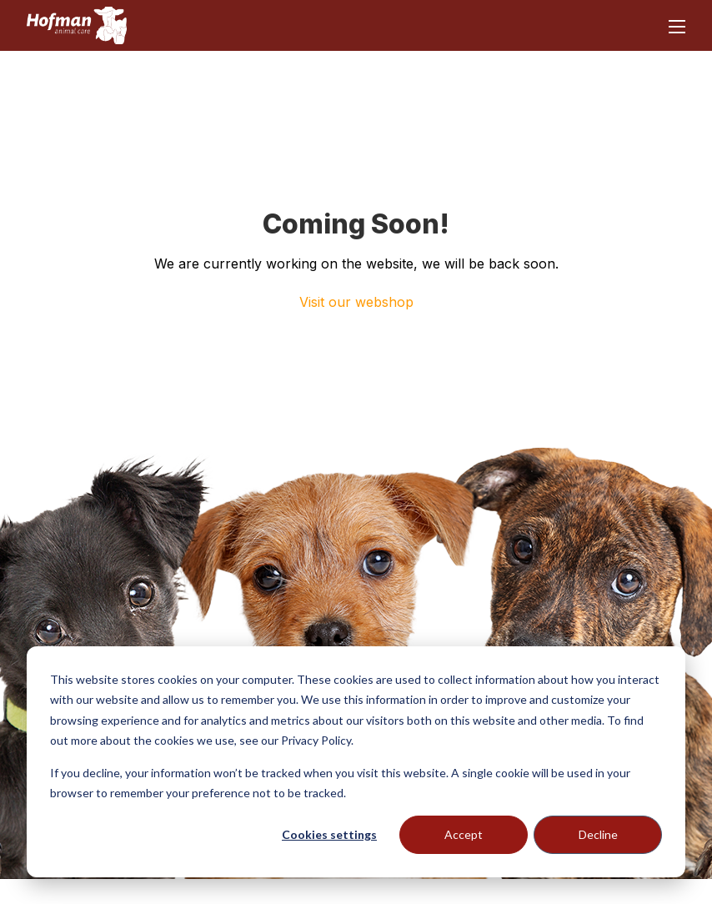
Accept (463, 834)
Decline (598, 834)
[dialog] (356, 761)
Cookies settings (329, 834)
